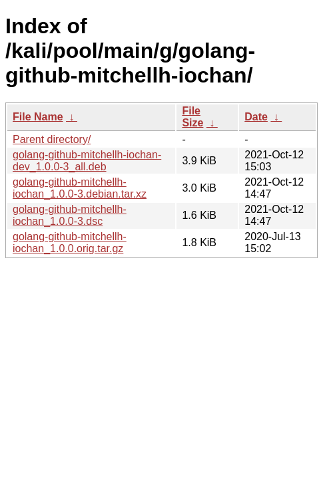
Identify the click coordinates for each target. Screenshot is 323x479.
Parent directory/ (52, 139)
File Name (38, 116)
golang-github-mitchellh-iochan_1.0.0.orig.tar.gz (70, 242)
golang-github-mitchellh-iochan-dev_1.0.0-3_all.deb (87, 160)
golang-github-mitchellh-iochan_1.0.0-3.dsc (70, 215)
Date (256, 116)
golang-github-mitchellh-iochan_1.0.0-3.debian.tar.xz (80, 188)
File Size (192, 116)
